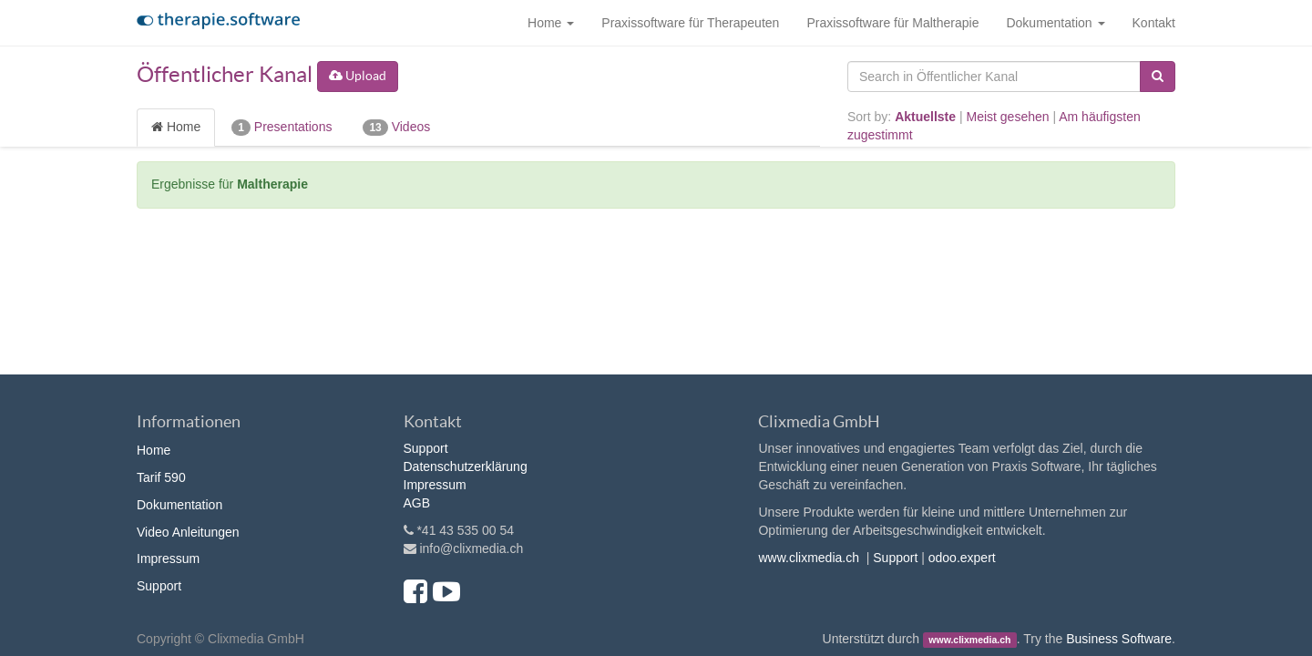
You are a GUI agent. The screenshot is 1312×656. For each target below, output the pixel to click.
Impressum (168, 558)
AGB (417, 503)
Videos (396, 127)
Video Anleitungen (188, 532)
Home (175, 126)
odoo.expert (962, 557)
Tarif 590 (161, 477)
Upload (357, 75)
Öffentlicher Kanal (225, 74)
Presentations (281, 127)
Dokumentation (179, 504)
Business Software (1119, 638)
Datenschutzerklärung (466, 466)
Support (159, 586)
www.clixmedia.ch (808, 557)
